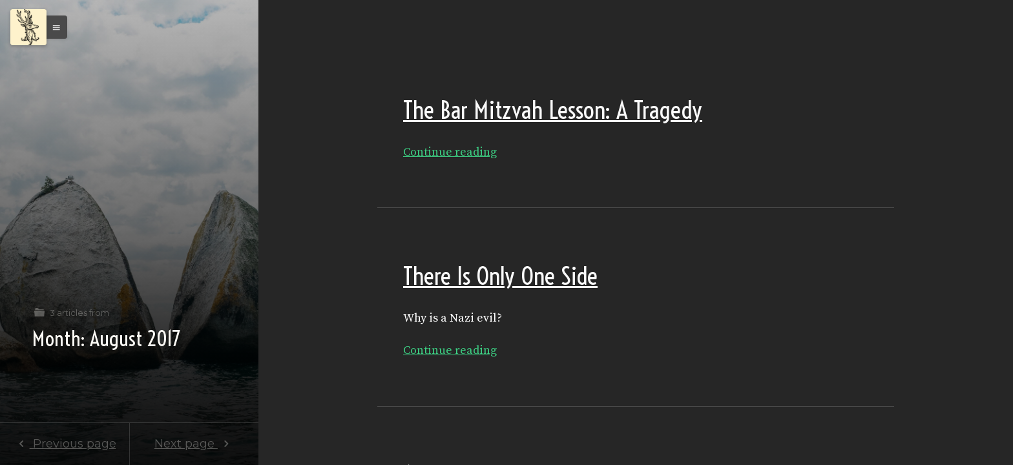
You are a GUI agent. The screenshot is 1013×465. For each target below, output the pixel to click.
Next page (194, 444)
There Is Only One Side (500, 276)
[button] (53, 27)
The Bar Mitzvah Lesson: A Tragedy (552, 110)
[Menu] (28, 27)
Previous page (64, 444)
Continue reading (450, 152)
